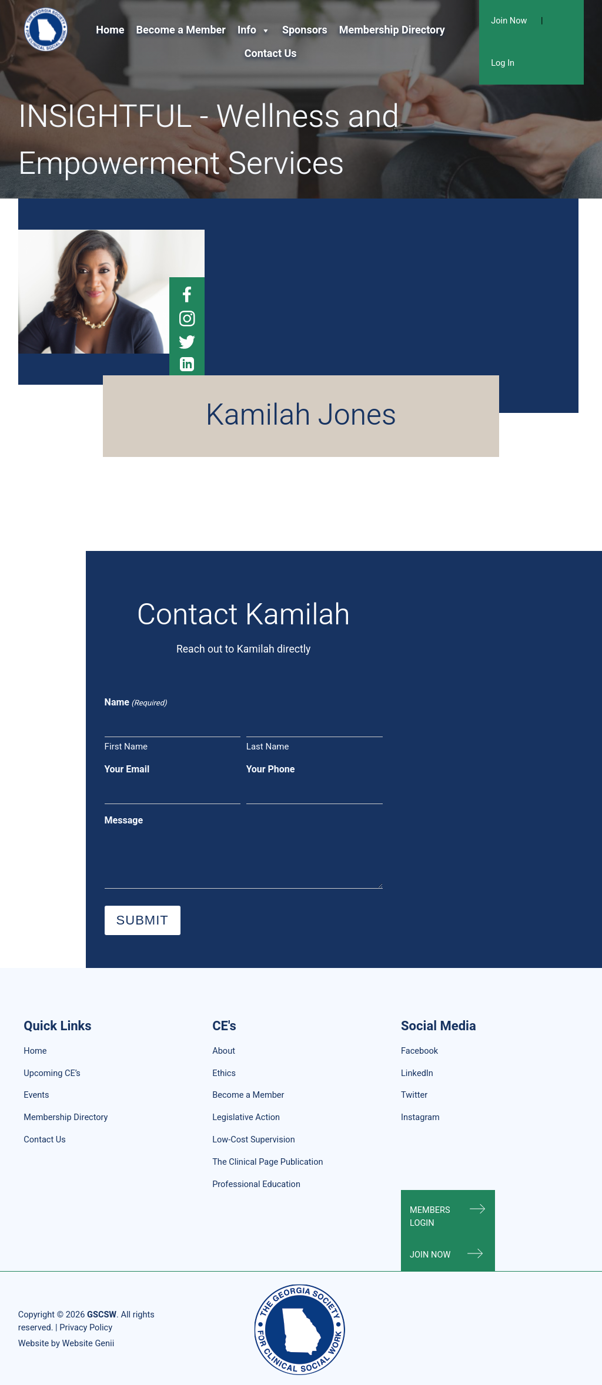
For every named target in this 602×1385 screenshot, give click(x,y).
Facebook (419, 1051)
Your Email (127, 769)
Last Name (267, 746)
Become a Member (181, 30)
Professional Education (256, 1184)
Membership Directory (392, 30)
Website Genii (88, 1343)
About (223, 1051)
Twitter (414, 1095)
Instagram (420, 1117)
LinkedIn (417, 1073)
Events (36, 1095)
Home (110, 30)
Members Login (430, 1216)
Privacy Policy (85, 1328)
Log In (502, 63)
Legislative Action (246, 1117)
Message (124, 820)
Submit (142, 920)
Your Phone (270, 769)
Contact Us (271, 54)
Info (254, 30)
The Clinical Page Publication (267, 1162)
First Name (126, 746)
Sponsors (304, 30)
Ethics (224, 1073)
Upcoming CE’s (52, 1073)
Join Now (509, 21)
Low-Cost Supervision (253, 1140)
